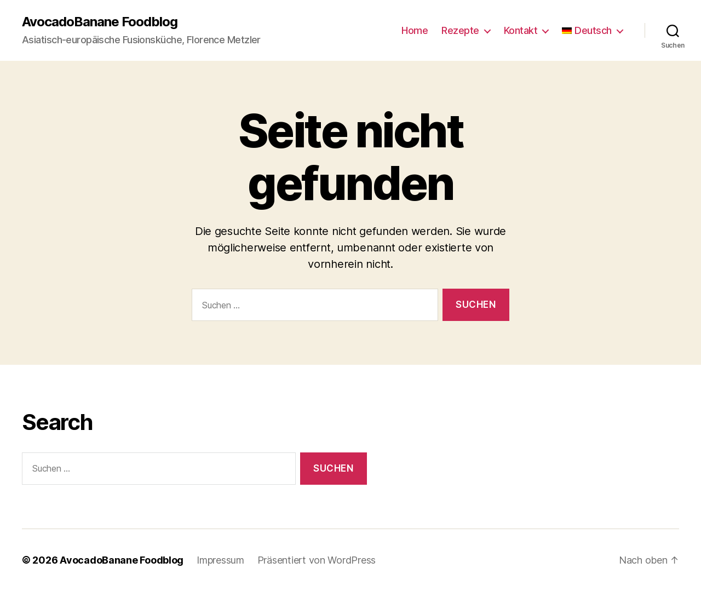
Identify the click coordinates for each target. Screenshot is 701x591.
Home (414, 30)
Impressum (220, 560)
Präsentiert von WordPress (316, 560)
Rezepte (460, 30)
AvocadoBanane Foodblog (99, 21)
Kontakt (521, 30)
